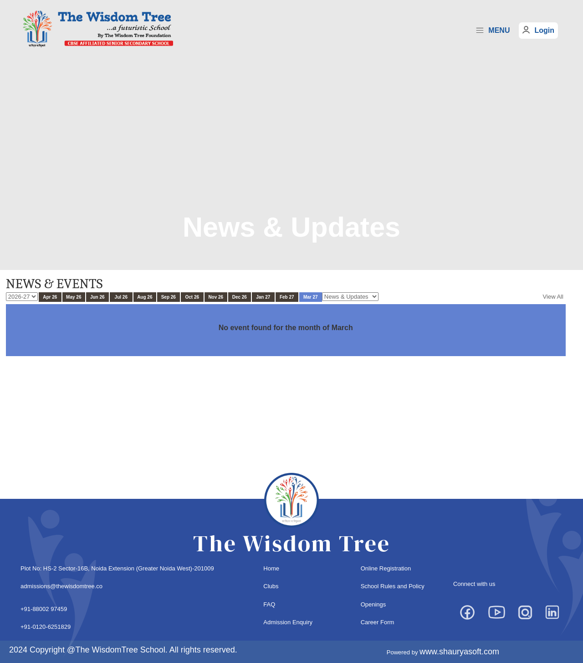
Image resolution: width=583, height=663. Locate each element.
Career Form (377, 622)
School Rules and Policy (392, 586)
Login (544, 30)
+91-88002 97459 (43, 609)
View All (553, 296)
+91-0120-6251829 (45, 626)
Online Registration (386, 568)
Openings (373, 604)
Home (271, 568)
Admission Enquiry (287, 622)
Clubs (270, 586)
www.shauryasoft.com (459, 651)
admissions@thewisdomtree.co (61, 586)
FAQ (269, 604)
